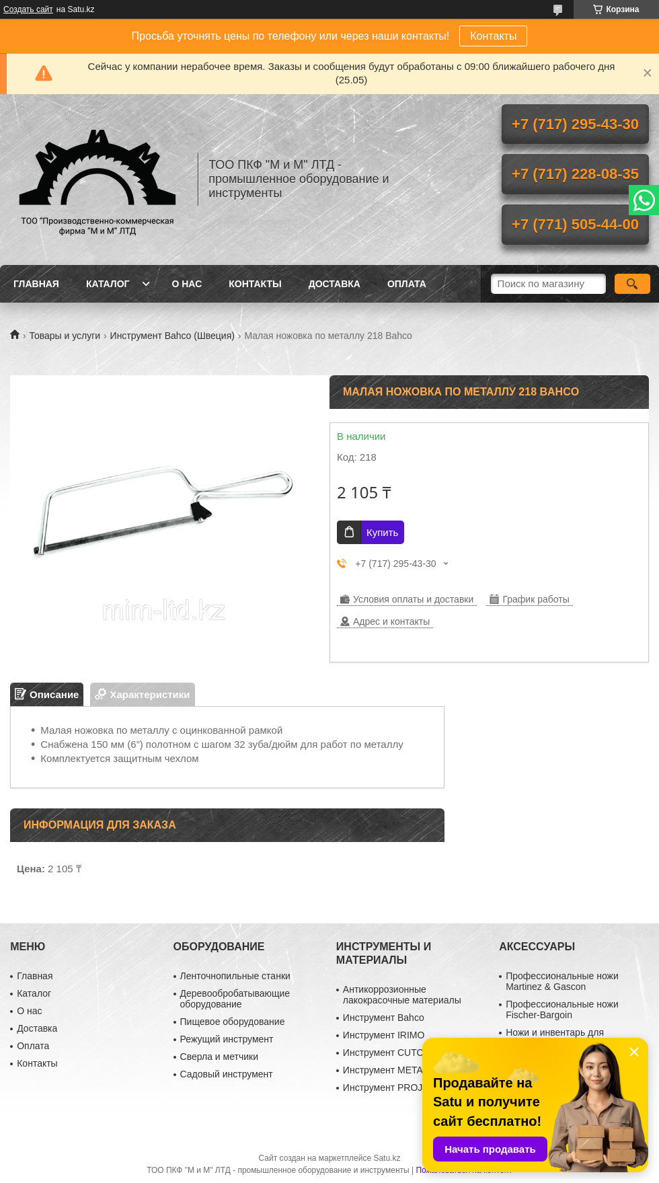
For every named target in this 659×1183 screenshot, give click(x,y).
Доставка (334, 283)
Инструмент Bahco (383, 1017)
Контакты (493, 36)
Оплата (406, 283)
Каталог (108, 283)
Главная (36, 283)
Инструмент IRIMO (384, 1035)
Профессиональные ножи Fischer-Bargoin (562, 1009)
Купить (382, 532)
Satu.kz (386, 1158)
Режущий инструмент (227, 1039)
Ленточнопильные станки (235, 975)
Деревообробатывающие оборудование (235, 998)
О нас (186, 283)
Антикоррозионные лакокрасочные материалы (402, 994)
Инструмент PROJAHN (392, 1087)
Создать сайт (28, 9)
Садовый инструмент (226, 1074)
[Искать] (632, 284)
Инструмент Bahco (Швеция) (172, 335)
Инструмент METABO (389, 1070)
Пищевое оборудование (232, 1021)
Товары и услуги (64, 335)
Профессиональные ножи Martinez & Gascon (562, 981)
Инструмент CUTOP (386, 1052)
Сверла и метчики (219, 1056)
